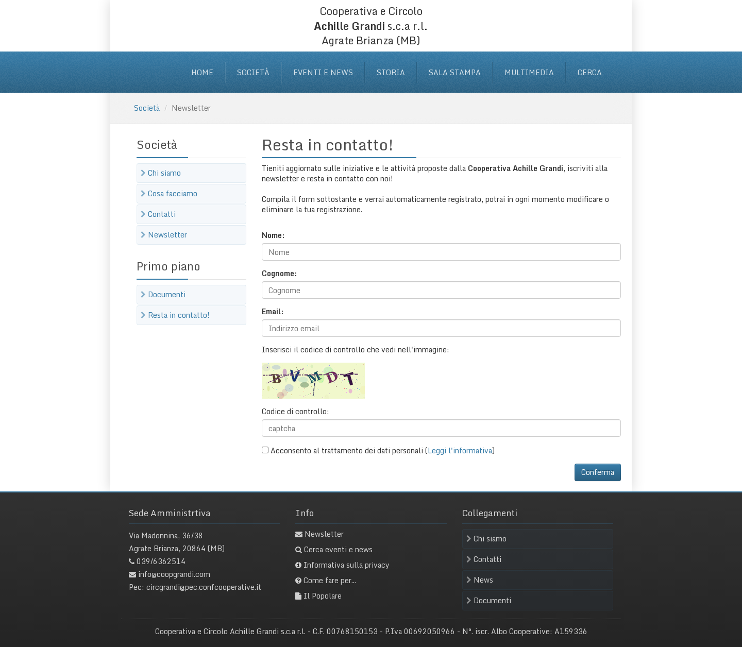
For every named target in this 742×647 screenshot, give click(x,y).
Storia (391, 72)
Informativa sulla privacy (346, 565)
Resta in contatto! (175, 315)
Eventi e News (323, 72)
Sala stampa (455, 72)
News (479, 580)
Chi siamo (161, 173)
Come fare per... (329, 580)
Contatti (158, 214)
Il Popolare (322, 596)
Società (253, 72)
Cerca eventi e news (338, 549)
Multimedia (529, 72)
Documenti (163, 294)
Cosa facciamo (169, 193)
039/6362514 (161, 561)
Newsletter (164, 235)
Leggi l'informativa (460, 450)
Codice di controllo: (295, 411)
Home (202, 72)
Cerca (590, 72)
